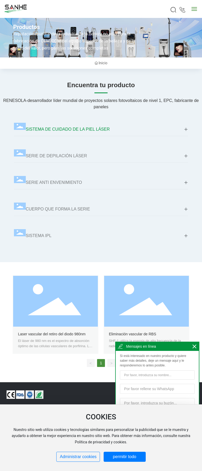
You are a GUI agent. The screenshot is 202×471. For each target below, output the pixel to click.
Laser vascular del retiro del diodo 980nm (51, 334)
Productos (26, 27)
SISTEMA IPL (39, 235)
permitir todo (124, 456)
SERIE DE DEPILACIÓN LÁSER (56, 156)
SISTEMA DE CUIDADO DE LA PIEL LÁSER (68, 129)
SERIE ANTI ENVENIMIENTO (54, 182)
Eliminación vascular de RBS (132, 334)
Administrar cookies (78, 456)
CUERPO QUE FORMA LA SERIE (58, 209)
